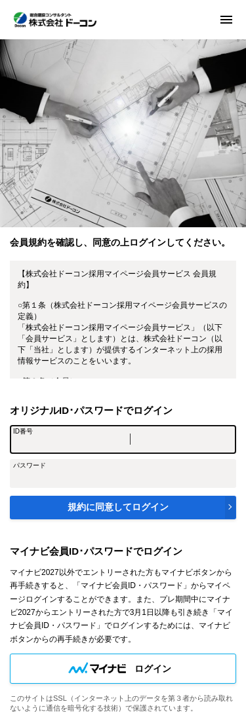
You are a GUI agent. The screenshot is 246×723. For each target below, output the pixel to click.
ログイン (152, 668)
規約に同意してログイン (118, 507)
